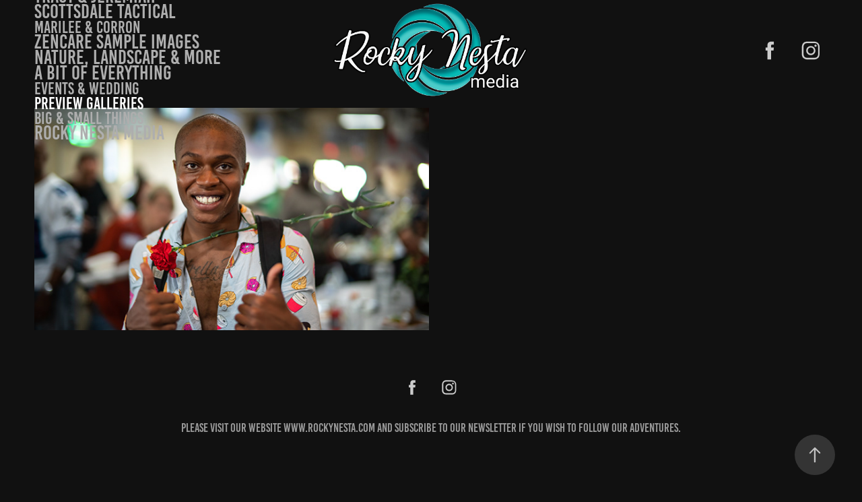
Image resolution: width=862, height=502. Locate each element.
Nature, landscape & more (127, 57)
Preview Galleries (88, 103)
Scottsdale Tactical (105, 11)
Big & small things (88, 118)
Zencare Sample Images (116, 42)
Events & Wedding (86, 89)
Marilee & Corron (87, 27)
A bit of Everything (103, 73)
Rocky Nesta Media (99, 133)
